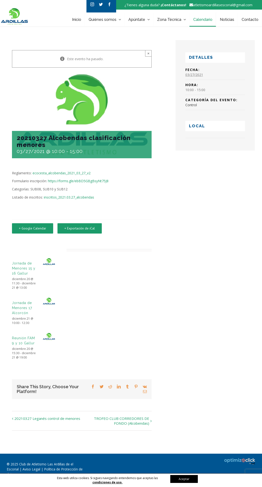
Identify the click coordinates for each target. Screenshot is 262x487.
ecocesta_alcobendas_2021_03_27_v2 (62, 173)
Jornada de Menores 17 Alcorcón (22, 308)
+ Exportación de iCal (79, 228)
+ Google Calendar (32, 228)
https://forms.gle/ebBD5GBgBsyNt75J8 (78, 181)
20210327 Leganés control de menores (47, 418)
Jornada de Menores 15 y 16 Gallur (23, 268)
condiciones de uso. (107, 482)
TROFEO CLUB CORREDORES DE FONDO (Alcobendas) (121, 421)
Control (191, 105)
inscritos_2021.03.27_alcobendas (69, 197)
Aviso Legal (32, 469)
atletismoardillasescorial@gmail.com (219, 4)
